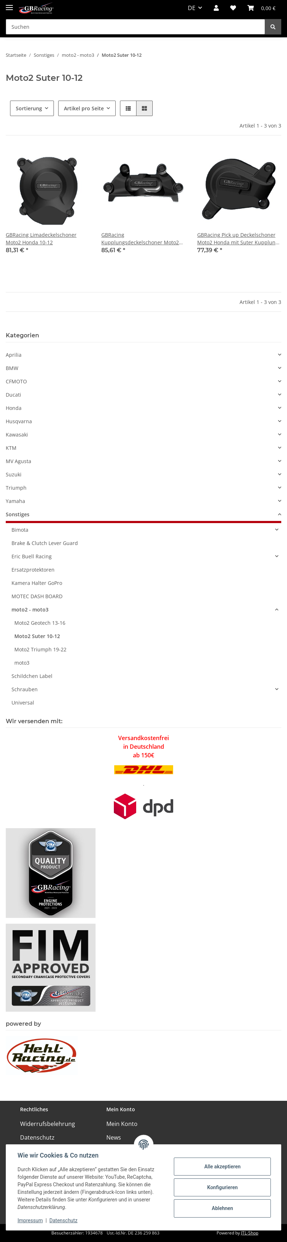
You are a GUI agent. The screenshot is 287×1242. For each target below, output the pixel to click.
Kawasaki (17, 434)
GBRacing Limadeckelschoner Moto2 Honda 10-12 (41, 238)
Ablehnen (222, 1208)
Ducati (13, 394)
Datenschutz (37, 1137)
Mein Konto (122, 1124)
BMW (12, 368)
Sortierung (29, 108)
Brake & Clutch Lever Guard (44, 543)
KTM (11, 447)
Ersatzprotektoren (33, 569)
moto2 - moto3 (29, 609)
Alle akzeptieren (222, 1166)
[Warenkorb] (261, 8)
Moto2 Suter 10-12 (37, 636)
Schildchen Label (31, 676)
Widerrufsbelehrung (47, 1124)
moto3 (21, 662)
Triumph (16, 487)
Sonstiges (17, 514)
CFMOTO (16, 381)
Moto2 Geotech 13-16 (39, 622)
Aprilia (14, 354)
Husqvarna (19, 421)
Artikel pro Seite (84, 108)
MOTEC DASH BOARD (37, 596)
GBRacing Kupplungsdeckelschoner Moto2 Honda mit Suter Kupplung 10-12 (141, 238)
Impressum (30, 1220)
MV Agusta (18, 461)
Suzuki (14, 474)
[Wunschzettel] (233, 8)
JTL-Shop (249, 1233)
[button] (216, 8)
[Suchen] (135, 26)
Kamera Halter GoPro (36, 583)
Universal (22, 702)
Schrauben (24, 689)
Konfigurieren (222, 1187)
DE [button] (191, 8)
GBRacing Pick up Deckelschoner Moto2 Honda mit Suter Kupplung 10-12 (237, 238)
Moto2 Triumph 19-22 (40, 649)
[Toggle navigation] (9, 4)
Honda (14, 408)
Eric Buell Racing (31, 556)
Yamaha (15, 501)
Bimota (19, 529)
